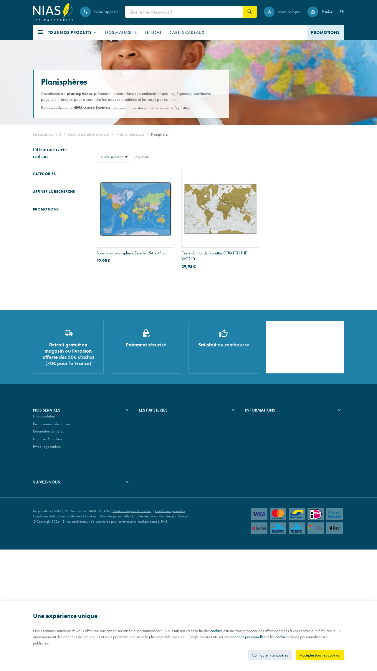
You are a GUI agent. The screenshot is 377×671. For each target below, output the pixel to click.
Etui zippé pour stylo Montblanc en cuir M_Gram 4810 (67, 379)
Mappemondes (44, 215)
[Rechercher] (250, 12)
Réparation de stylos (48, 553)
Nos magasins (150, 545)
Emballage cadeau (47, 568)
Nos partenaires (151, 553)
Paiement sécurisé (258, 553)
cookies (216, 630)
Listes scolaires (44, 538)
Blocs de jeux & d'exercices (44, 204)
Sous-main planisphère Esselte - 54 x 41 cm (132, 253)
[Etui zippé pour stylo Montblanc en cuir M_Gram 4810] (41, 383)
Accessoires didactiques (51, 232)
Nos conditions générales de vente (271, 538)
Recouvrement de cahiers (52, 545)
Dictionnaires (43, 185)
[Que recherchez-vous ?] (184, 12)
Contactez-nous (257, 560)
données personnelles (247, 636)
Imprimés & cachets (47, 560)
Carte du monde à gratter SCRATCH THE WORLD (214, 256)
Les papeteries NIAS (47, 134)
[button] (67, 32)
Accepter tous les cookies (320, 655)
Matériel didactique (130, 134)
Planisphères (44, 223)
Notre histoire (149, 538)
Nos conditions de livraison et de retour (275, 545)
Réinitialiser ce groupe (78, 287)
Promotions (46, 365)
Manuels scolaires (46, 193)
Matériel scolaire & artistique (88, 134)
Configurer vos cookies (270, 655)
